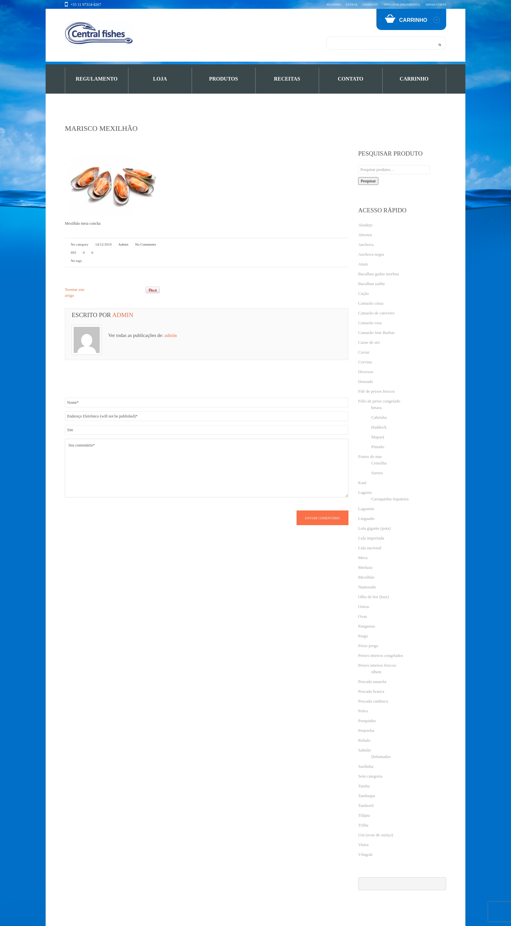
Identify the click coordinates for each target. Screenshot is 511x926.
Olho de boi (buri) (373, 596)
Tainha (364, 785)
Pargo (363, 635)
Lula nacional (369, 547)
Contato (350, 79)
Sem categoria (370, 776)
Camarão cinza (371, 303)
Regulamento (97, 79)
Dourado (365, 381)
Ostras (363, 606)
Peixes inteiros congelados (380, 655)
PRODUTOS (223, 79)
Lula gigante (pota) (374, 528)
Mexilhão (366, 577)
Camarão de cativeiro (376, 313)
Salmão (364, 750)
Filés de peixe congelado (379, 401)
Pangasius (366, 626)
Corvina (365, 361)
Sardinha (365, 766)
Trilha (363, 825)
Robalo (364, 740)
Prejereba (366, 730)
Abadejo (365, 224)
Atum (363, 264)
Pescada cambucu (373, 701)
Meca (363, 557)
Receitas (287, 79)
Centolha (379, 463)
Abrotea (365, 234)
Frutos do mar (370, 456)
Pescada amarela (372, 681)
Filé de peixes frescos (376, 391)
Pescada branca (371, 691)
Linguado (366, 518)
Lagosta (365, 492)
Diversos (365, 371)
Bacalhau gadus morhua (378, 273)
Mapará (377, 436)
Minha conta (436, 4)
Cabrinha (379, 417)
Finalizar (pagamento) (402, 4)
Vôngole (365, 854)
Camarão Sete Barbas (376, 332)
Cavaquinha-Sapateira (390, 498)
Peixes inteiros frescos (377, 665)
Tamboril (365, 805)
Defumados (381, 756)
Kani (362, 482)
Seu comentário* (206, 468)
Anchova (365, 244)
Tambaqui (366, 795)
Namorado (367, 586)
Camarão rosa (370, 322)
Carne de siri (369, 342)
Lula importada (371, 538)
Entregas (370, 4)
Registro (334, 4)
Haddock (379, 427)
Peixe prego (368, 645)
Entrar (352, 4)
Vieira (363, 844)
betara (376, 407)
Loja (160, 79)
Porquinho (367, 720)
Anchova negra (371, 254)
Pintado (377, 446)
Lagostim (366, 508)
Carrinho (414, 79)
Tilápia (364, 815)
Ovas (362, 616)
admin (123, 244)
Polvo (363, 710)
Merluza (365, 567)
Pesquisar (368, 181)
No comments (145, 244)
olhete (376, 671)
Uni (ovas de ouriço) (375, 834)
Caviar (364, 352)
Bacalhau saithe (371, 283)
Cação (363, 293)
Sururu (377, 472)
